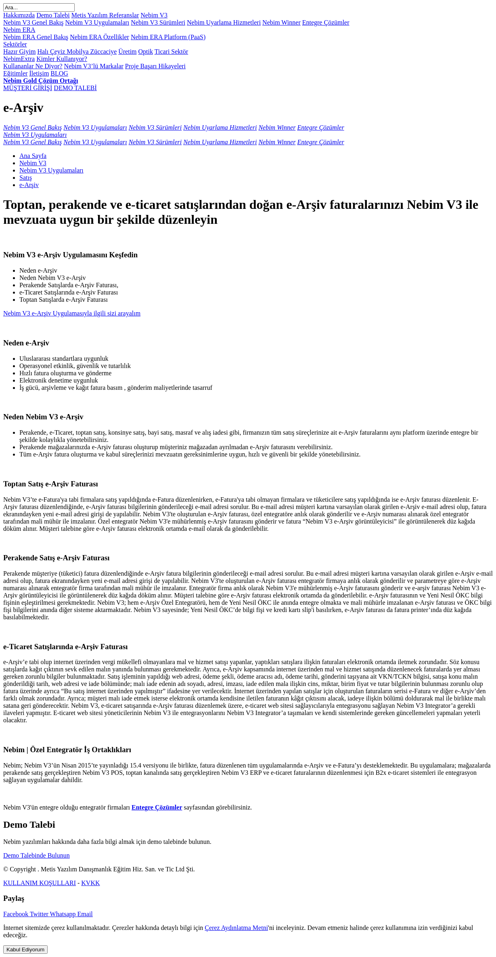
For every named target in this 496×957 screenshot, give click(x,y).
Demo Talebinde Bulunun (36, 855)
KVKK (90, 882)
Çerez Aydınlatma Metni (236, 927)
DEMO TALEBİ (75, 87)
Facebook (16, 914)
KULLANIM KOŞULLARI (39, 882)
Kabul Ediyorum (25, 949)
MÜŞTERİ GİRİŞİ (27, 87)
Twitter (40, 914)
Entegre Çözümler (157, 807)
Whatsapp (63, 914)
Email (85, 914)
